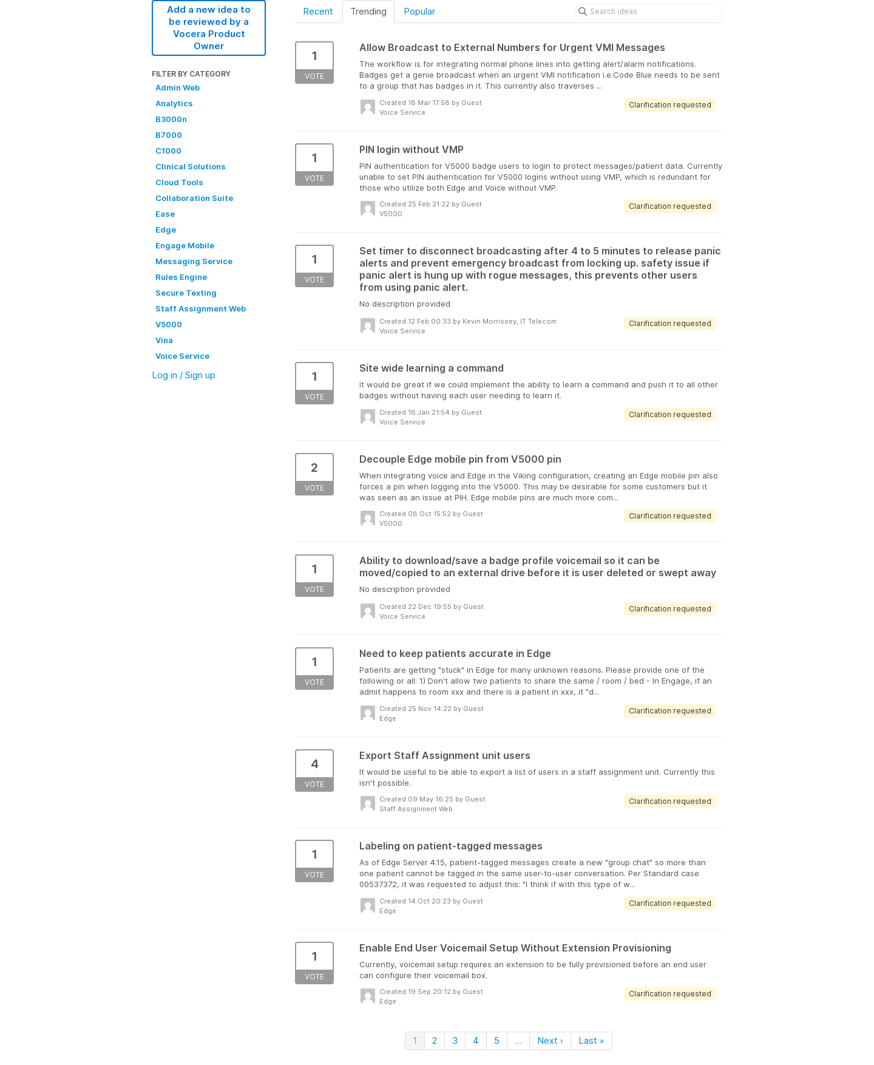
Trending (368, 11)
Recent (318, 11)
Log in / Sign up (183, 375)
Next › (550, 1040)
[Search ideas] (648, 11)
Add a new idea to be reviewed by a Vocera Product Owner (209, 28)
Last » (591, 1040)
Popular (419, 11)
